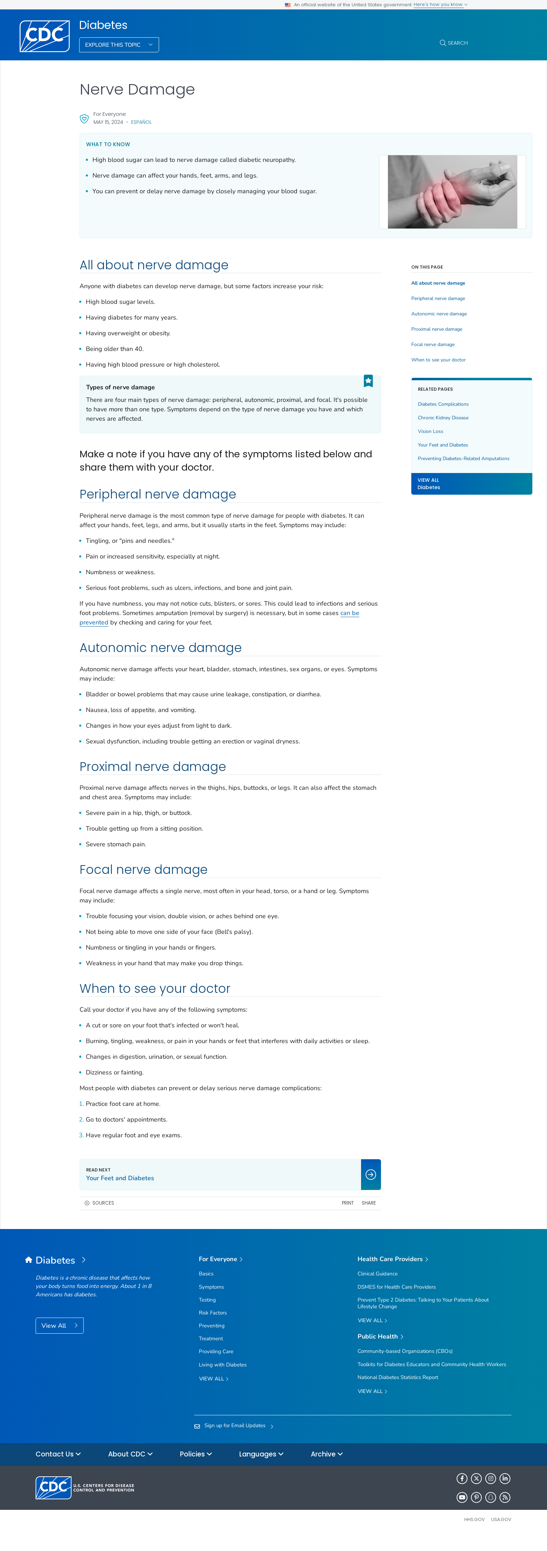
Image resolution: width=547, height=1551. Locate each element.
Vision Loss (388, 428)
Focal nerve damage (390, 341)
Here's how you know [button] (441, 4)
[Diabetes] (95, 1276)
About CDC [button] (130, 1470)
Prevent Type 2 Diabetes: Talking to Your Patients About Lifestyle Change (423, 1318)
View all (213, 1395)
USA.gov (501, 1534)
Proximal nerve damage (394, 326)
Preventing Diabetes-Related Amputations (406, 458)
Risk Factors (213, 1328)
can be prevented (188, 628)
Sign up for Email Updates (234, 1440)
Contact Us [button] (58, 1470)
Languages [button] (261, 1470)
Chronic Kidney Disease (400, 414)
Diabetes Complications (400, 400)
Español (141, 122)
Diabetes (103, 25)
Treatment (211, 1354)
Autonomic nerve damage (396, 311)
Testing (207, 1315)
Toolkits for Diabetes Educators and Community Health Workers (432, 1379)
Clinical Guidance (378, 1289)
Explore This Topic (113, 45)
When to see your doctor (396, 356)
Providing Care (216, 1367)
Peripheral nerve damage (395, 295)
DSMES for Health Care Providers (397, 1302)
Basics (206, 1289)
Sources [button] (103, 1218)
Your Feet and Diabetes (400, 441)
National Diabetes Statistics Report (398, 1392)
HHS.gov (474, 1534)
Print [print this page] (305, 1218)
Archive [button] (327, 1470)
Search (458, 42)
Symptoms (211, 1302)
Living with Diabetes (223, 1380)
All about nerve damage (396, 280)
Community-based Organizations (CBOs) (405, 1366)
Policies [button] (196, 1470)
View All (55, 1341)
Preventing (212, 1341)
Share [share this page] (326, 1218)
